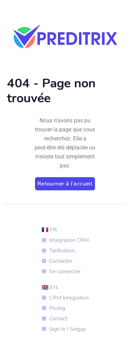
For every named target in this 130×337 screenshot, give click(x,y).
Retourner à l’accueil (65, 184)
